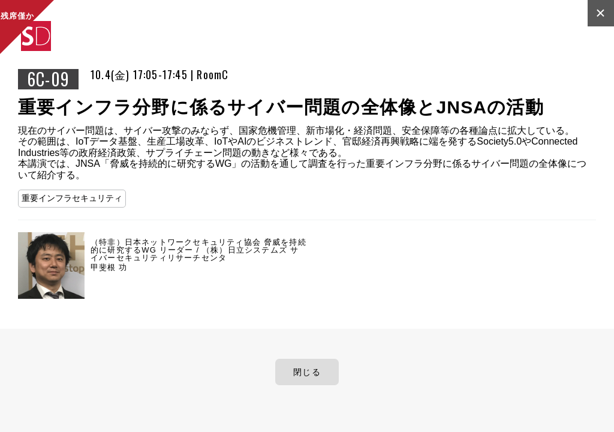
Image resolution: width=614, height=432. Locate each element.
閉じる (307, 372)
